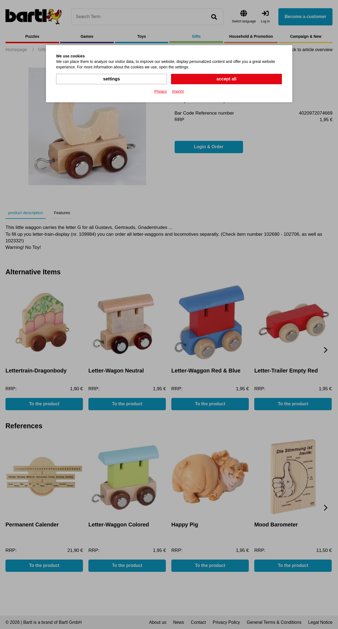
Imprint (178, 91)
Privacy (160, 91)
